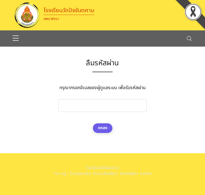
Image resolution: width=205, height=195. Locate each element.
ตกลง (102, 128)
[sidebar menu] (16, 38)
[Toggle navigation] (189, 38)
